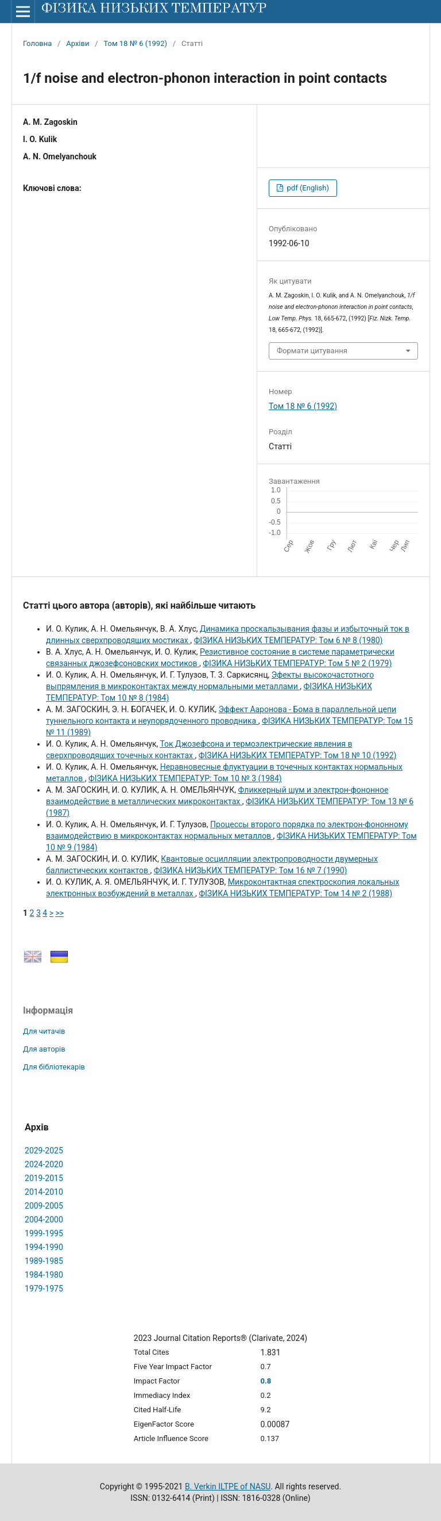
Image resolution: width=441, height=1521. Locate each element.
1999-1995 (44, 1233)
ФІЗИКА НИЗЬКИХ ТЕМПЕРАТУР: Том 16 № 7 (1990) (250, 870)
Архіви (77, 43)
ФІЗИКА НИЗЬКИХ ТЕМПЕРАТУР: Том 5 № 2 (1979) (297, 663)
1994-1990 (44, 1247)
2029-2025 (44, 1150)
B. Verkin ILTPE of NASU (227, 1486)
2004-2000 (44, 1219)
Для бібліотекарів (54, 1067)
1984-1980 (44, 1274)
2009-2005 (44, 1205)
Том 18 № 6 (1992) (135, 43)
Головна (37, 43)
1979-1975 (44, 1288)
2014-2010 (44, 1192)
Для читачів (44, 1031)
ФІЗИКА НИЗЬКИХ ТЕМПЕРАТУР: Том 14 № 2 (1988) (295, 893)
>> (59, 913)
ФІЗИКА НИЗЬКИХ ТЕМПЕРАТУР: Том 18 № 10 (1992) (298, 755)
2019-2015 (44, 1178)
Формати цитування (312, 350)
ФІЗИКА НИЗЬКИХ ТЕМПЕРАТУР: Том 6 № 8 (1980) (288, 640)
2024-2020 (44, 1164)
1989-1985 (44, 1261)
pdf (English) (307, 188)
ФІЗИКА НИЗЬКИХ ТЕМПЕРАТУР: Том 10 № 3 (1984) (185, 778)
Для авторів (44, 1049)
